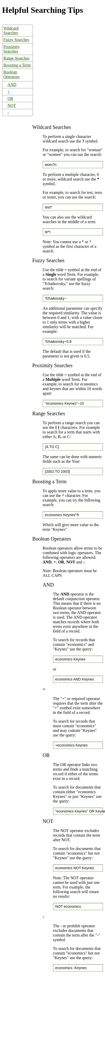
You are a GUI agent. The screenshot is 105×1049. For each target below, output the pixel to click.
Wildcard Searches (11, 30)
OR (10, 98)
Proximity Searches (11, 48)
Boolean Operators (11, 74)
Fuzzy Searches (16, 39)
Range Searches (16, 58)
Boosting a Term (17, 65)
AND (11, 84)
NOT (11, 105)
